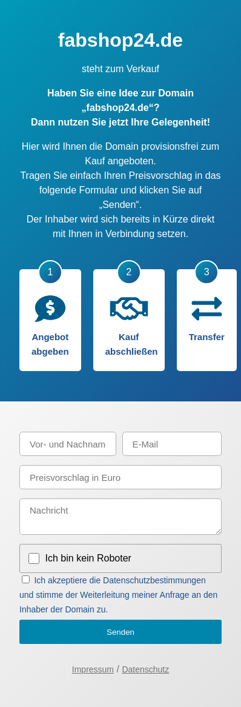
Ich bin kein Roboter (88, 558)
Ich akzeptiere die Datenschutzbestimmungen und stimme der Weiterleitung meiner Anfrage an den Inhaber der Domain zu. (118, 594)
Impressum (93, 669)
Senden (120, 632)
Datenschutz (145, 669)
